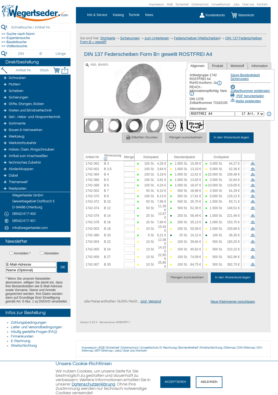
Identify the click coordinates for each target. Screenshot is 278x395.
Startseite (107, 38)
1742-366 (92, 180)
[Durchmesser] (41, 53)
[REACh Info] (192, 93)
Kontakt (262, 4)
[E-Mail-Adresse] (31, 264)
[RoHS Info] (219, 83)
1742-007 (92, 264)
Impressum (156, 4)
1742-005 (92, 249)
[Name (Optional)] (31, 270)
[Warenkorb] (246, 15)
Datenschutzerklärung (93, 384)
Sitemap (230, 347)
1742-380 (92, 235)
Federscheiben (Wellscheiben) (197, 38)
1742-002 (92, 191)
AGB (170, 4)
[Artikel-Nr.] (23, 70)
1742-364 (92, 174)
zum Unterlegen (157, 38)
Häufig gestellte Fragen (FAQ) (34, 332)
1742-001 (92, 169)
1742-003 (92, 229)
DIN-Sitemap (246, 347)
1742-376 (92, 216)
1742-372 (92, 201)
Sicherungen (130, 38)
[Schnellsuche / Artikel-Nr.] (41, 27)
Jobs (236, 4)
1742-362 (92, 163)
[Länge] (61, 53)
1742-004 (92, 242)
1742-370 (92, 196)
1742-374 (92, 208)
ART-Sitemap (104, 350)
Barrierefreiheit (188, 347)
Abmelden (51, 253)
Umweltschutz (220, 4)
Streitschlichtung (24, 346)
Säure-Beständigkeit (245, 75)
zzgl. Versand (150, 301)
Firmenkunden (22, 336)
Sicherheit (182, 4)
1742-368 (92, 185)
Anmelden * (22, 253)
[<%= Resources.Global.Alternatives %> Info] (269, 114)
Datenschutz (200, 4)
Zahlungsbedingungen (28, 322)
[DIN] (21, 53)
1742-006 (92, 257)
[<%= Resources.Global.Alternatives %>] (227, 114)
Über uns (248, 4)
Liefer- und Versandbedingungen (36, 327)
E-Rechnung (20, 341)
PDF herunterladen (247, 96)
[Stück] (44, 70)
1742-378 (92, 222)
